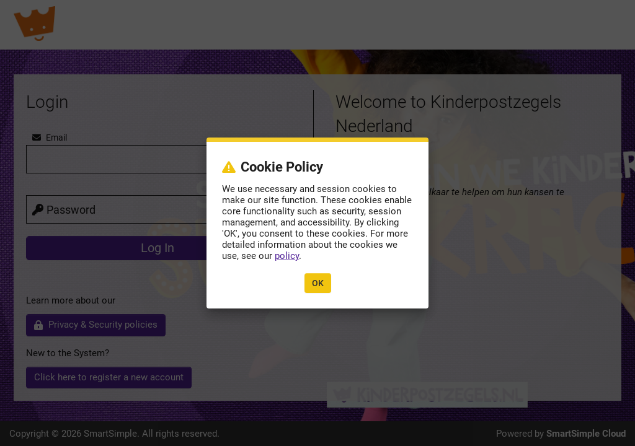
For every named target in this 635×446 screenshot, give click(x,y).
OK (318, 283)
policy (287, 255)
